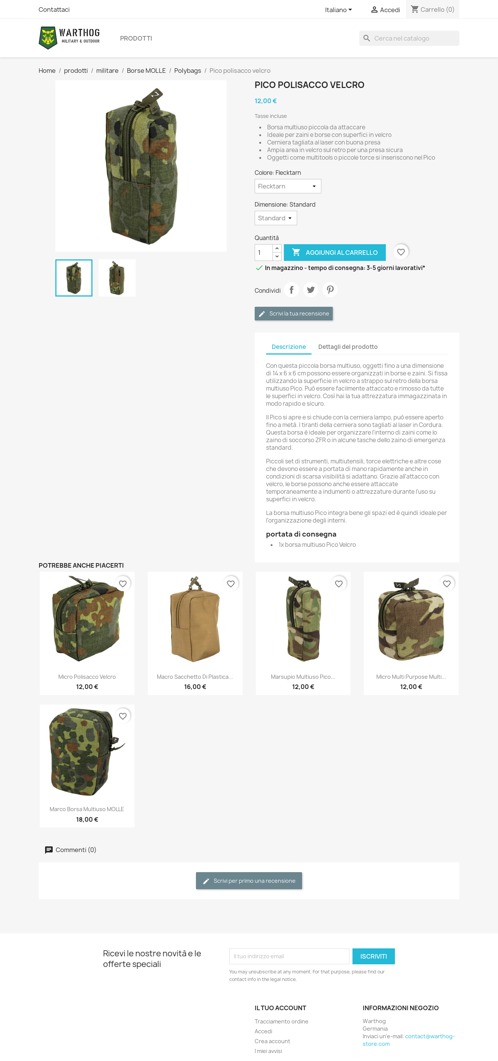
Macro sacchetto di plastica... (195, 676)
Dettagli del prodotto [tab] (348, 347)
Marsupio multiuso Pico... (303, 676)
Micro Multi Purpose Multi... (411, 676)
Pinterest (330, 289)
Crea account (272, 1041)
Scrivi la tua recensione (293, 314)
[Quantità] (264, 252)
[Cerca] (409, 38)
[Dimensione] (276, 218)
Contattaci (54, 9)
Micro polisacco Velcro (87, 676)
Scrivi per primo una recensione (249, 881)
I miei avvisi (268, 1051)
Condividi (291, 289)
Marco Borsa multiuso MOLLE (87, 809)
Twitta (310, 289)
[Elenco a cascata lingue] (340, 10)
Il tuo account (280, 1008)
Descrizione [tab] (289, 347)
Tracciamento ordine (282, 1021)
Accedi (263, 1031)
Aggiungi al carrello (335, 252)
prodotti (136, 38)
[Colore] (288, 186)
